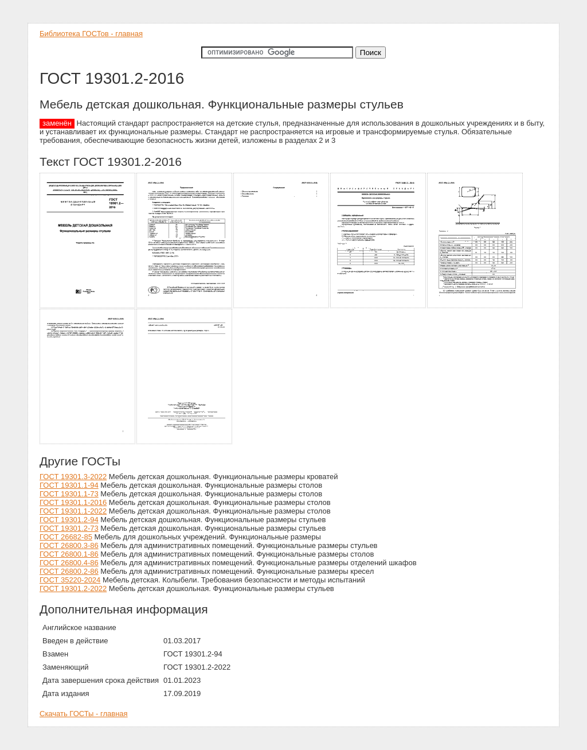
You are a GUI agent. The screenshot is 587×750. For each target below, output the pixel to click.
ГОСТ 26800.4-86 (69, 562)
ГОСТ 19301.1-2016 (73, 502)
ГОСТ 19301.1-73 (69, 493)
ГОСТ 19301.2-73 (69, 528)
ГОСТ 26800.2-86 (69, 571)
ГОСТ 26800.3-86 (69, 545)
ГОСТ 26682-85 (66, 537)
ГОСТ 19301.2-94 (69, 519)
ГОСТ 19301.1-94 (69, 485)
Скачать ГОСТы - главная (84, 713)
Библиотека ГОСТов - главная (91, 33)
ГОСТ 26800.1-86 (69, 554)
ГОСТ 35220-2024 (70, 580)
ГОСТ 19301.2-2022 (73, 588)
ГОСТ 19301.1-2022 (73, 511)
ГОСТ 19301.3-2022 (73, 476)
